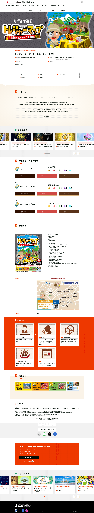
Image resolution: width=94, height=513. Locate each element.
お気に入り (75, 509)
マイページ (75, 505)
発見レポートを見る (69, 176)
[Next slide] (77, 153)
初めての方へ (18, 5)
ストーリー (20, 10)
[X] (49, 434)
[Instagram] (26, 510)
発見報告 (52, 10)
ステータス (75, 507)
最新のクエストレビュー (56, 5)
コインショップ (40, 5)
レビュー (41, 10)
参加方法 (31, 10)
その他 (64, 5)
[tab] (45, 153)
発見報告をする (25, 176)
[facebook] (55, 434)
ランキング (47, 5)
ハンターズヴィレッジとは (28, 5)
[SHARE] (39, 434)
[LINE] (44, 434)
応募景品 (63, 10)
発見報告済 (75, 511)
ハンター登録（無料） (28, 457)
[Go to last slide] (73, 153)
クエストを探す (11, 5)
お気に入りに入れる (46, 176)
